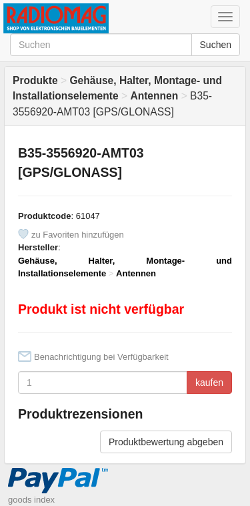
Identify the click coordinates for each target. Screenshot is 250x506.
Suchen (215, 44)
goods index (31, 500)
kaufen (209, 382)
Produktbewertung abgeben (166, 442)
